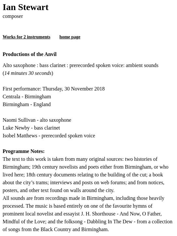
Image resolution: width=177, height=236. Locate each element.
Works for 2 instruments (26, 37)
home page (69, 37)
